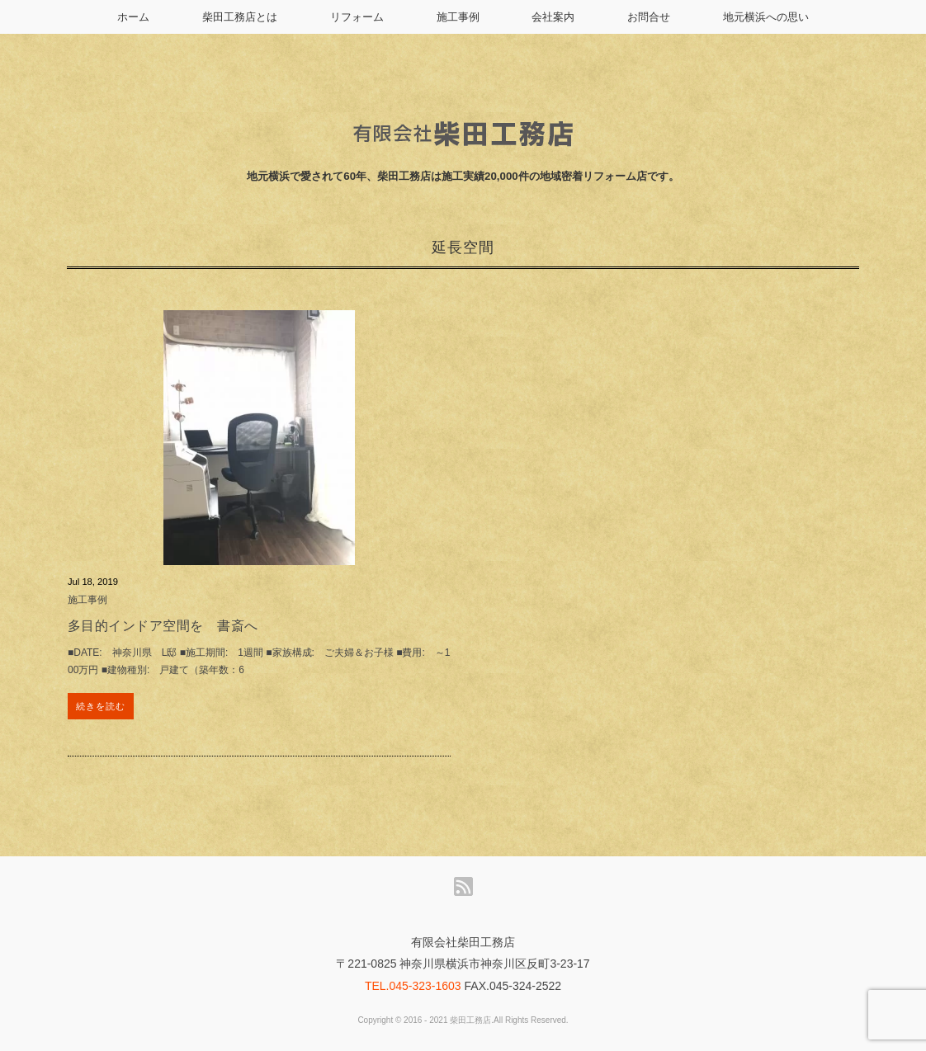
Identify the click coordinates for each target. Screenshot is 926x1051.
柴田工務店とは (239, 17)
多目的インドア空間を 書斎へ (163, 626)
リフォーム (357, 17)
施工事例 (458, 17)
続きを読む (101, 706)
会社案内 (553, 17)
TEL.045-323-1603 (413, 985)
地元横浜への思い (766, 17)
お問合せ (648, 17)
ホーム (133, 17)
